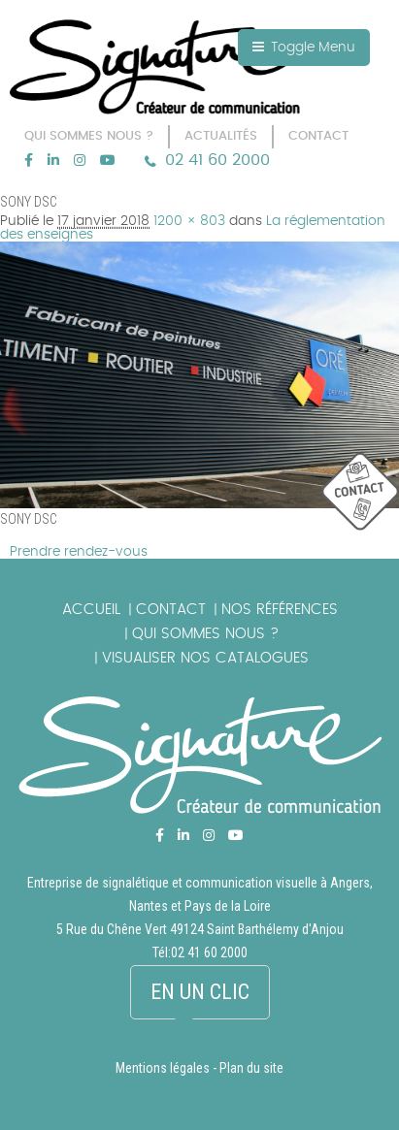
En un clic (199, 992)
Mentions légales (163, 1068)
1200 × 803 (189, 221)
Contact (171, 609)
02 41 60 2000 (217, 160)
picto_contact (360, 492)
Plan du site (251, 1068)
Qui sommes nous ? (205, 634)
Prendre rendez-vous (79, 552)
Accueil (91, 609)
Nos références (279, 609)
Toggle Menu (303, 47)
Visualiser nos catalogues (205, 658)
